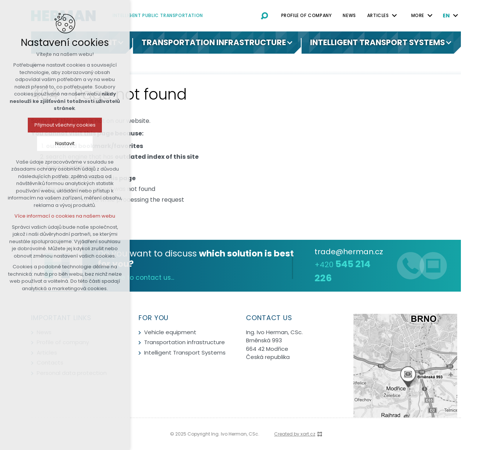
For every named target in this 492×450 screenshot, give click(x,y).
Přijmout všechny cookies (41, 124)
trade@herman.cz (349, 251)
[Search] (264, 15)
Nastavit (40, 143)
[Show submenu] (120, 42)
